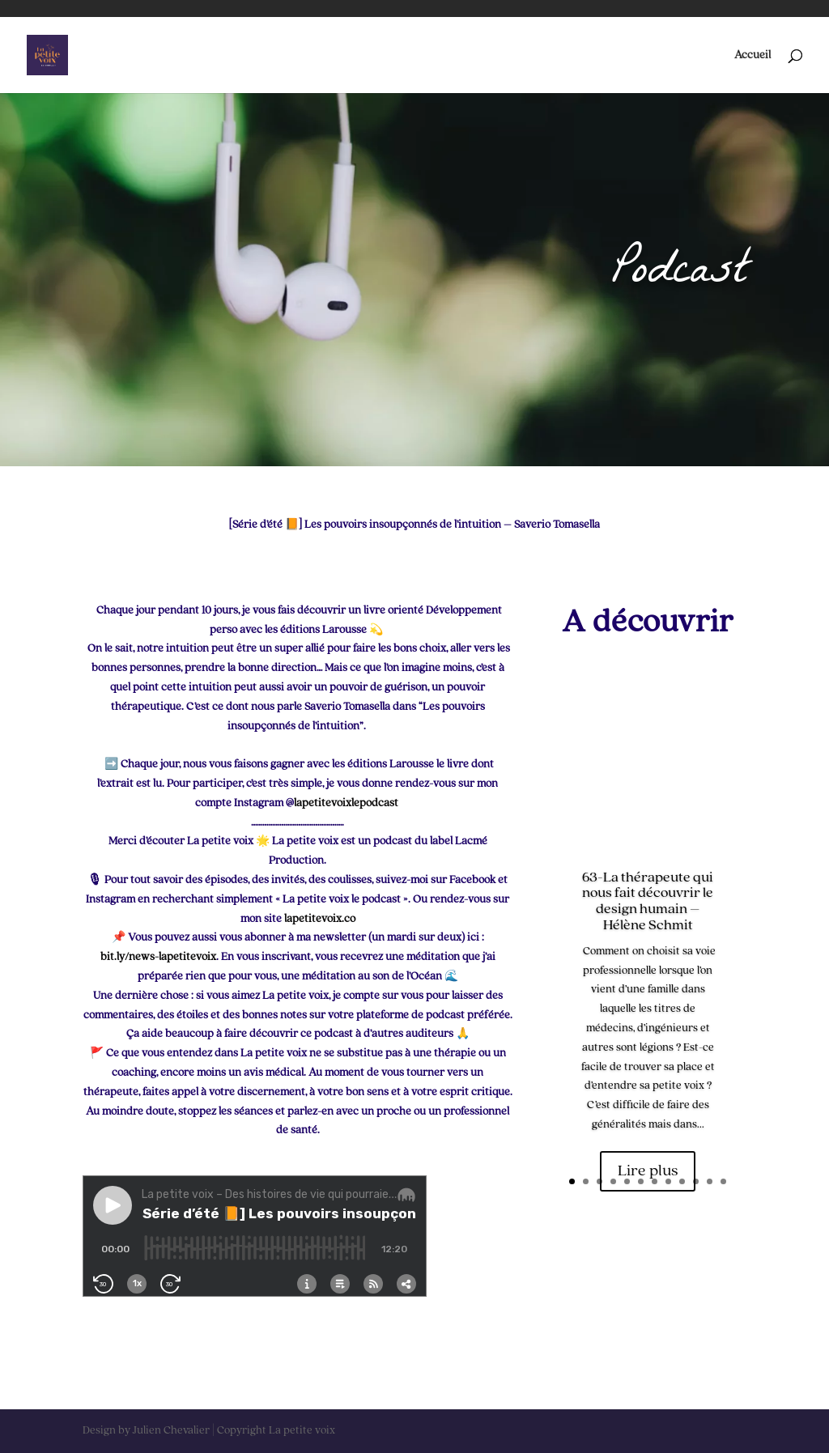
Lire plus (648, 1171)
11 (709, 1181)
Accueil (752, 55)
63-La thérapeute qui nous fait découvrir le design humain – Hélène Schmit (647, 901)
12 (723, 1181)
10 (696, 1181)
